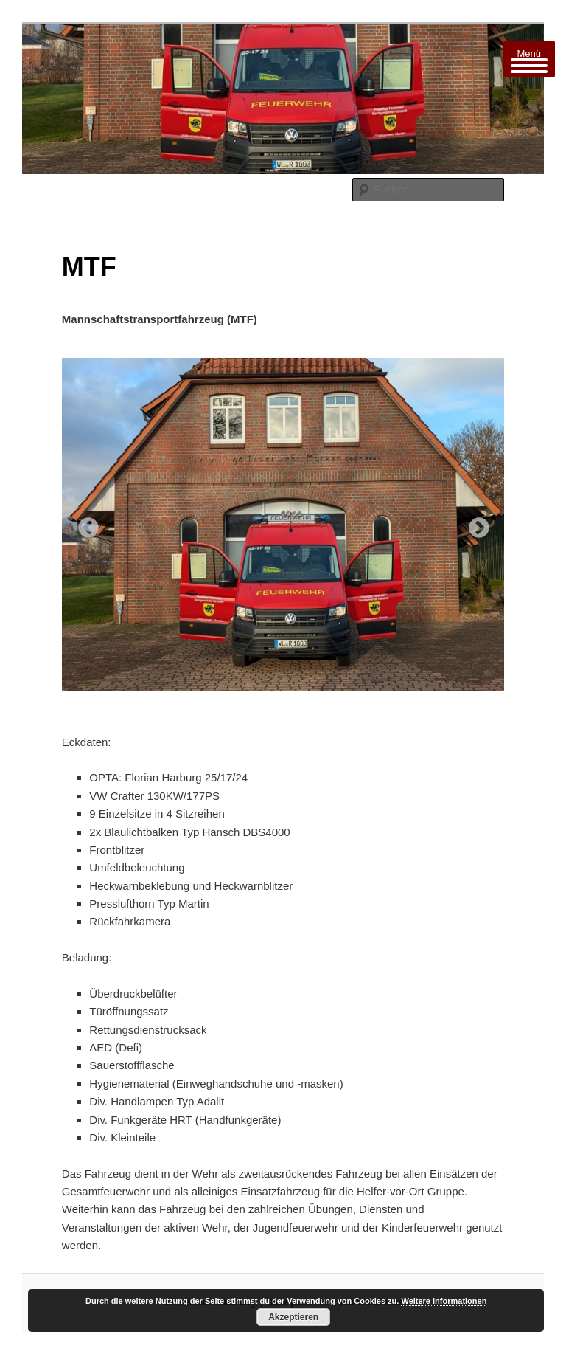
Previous (84, 524)
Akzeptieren (293, 1317)
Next (474, 524)
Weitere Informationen (443, 1300)
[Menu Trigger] (529, 59)
